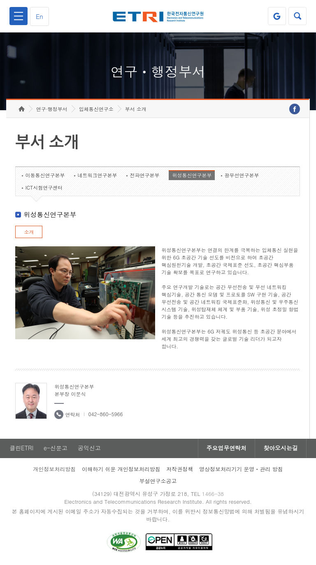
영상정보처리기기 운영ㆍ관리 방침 (241, 469)
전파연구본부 (144, 175)
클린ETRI (21, 449)
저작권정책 (179, 469)
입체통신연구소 (96, 109)
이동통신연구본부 (45, 175)
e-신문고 (55, 449)
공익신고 (89, 449)
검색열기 (297, 16)
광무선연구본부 (241, 175)
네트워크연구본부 (97, 175)
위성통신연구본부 (191, 175)
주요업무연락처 (226, 449)
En (39, 16)
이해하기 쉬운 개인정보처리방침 (121, 469)
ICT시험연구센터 (44, 187)
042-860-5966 (105, 414)
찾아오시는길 (280, 449)
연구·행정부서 (51, 109)
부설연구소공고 (158, 481)
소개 (29, 232)
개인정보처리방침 (54, 469)
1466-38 (213, 494)
